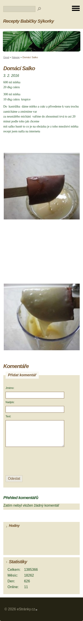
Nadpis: (10, 402)
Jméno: (10, 388)
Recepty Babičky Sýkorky (28, 21)
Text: (8, 416)
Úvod (6, 57)
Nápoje (16, 57)
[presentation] (36, 461)
